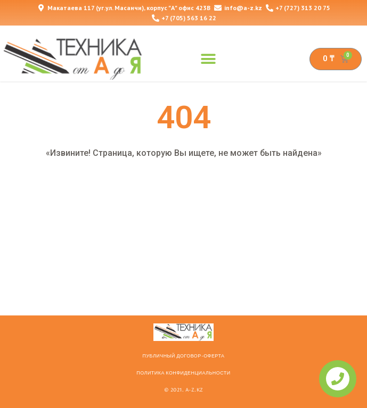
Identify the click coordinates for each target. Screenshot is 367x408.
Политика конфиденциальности (183, 373)
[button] (208, 59)
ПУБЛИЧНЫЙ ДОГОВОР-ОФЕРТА (183, 356)
